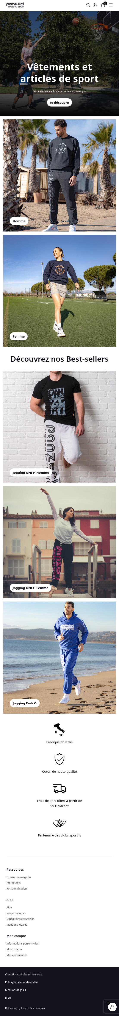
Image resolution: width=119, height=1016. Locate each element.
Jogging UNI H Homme (31, 472)
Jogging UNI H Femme (30, 588)
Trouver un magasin (18, 877)
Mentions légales (16, 924)
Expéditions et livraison (20, 919)
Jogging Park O (25, 703)
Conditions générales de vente (23, 974)
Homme (19, 221)
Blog (8, 997)
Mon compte (14, 949)
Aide (9, 907)
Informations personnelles (22, 943)
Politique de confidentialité (21, 982)
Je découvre (59, 102)
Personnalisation (16, 888)
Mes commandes (16, 955)
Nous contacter (15, 913)
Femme (19, 336)
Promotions (13, 883)
